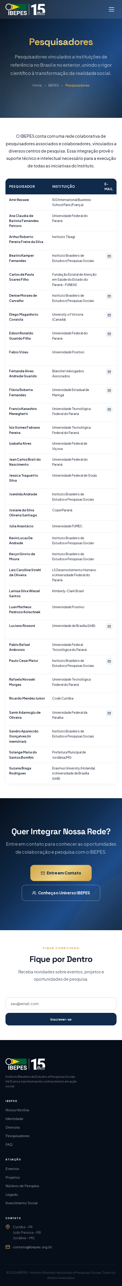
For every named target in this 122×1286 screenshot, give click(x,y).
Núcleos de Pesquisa (22, 1185)
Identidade (14, 1118)
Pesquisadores (17, 1135)
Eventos (12, 1168)
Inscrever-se (60, 1019)
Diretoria (12, 1127)
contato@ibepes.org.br (32, 1247)
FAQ (9, 1144)
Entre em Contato (61, 878)
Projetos (12, 1177)
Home (37, 86)
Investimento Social (21, 1203)
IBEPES (53, 86)
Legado (11, 1194)
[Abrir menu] (111, 9)
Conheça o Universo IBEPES (61, 898)
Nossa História (17, 1110)
